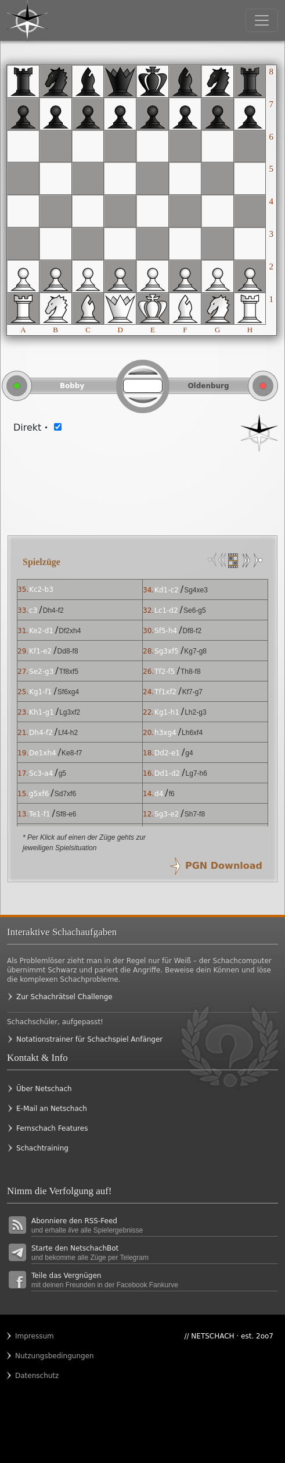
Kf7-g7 (192, 692)
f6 (172, 794)
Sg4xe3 (196, 590)
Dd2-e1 (167, 753)
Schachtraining (42, 1148)
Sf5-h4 (165, 631)
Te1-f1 (39, 814)
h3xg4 (165, 733)
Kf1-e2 (40, 651)
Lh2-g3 (195, 712)
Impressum (34, 1336)
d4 (158, 794)
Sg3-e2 (166, 814)
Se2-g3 (41, 671)
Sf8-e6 (66, 814)
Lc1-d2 (166, 610)
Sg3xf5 (166, 651)
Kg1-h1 (166, 712)
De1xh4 (42, 753)
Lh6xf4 (192, 733)
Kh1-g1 (41, 712)
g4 (189, 753)
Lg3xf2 (69, 712)
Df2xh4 (70, 631)
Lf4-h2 (68, 733)
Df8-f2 (192, 631)
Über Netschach (44, 1089)
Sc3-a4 (41, 773)
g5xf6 (39, 794)
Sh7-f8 (195, 814)
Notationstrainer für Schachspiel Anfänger (89, 1039)
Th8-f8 (191, 671)
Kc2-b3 (41, 589)
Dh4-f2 (53, 610)
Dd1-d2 (167, 773)
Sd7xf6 (65, 794)
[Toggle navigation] (262, 20)
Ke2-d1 (41, 631)
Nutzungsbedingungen (37, 1356)
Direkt (30, 427)
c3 (33, 610)
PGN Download (223, 865)
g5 (62, 773)
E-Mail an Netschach (51, 1109)
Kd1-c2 (166, 590)
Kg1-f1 (40, 692)
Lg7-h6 (196, 773)
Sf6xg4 (68, 692)
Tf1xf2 (165, 692)
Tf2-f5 (164, 671)
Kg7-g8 (195, 651)
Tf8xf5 (68, 671)
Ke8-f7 (72, 753)
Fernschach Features (52, 1128)
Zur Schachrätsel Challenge (64, 997)
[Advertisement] (142, 486)
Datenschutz (37, 1376)
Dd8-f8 (67, 651)
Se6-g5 (194, 610)
